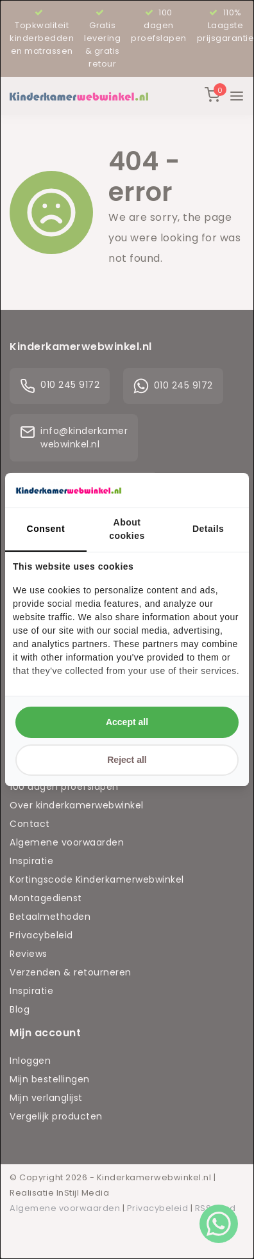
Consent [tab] (46, 529)
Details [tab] (208, 529)
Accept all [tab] (127, 722)
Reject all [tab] (126, 760)
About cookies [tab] (127, 529)
